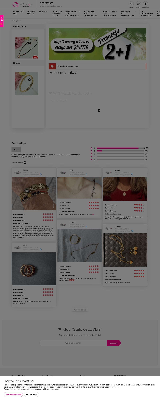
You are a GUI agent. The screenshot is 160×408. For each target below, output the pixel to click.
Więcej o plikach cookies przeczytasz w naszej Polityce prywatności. (31, 389)
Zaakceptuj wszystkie (13, 394)
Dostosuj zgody (31, 394)
